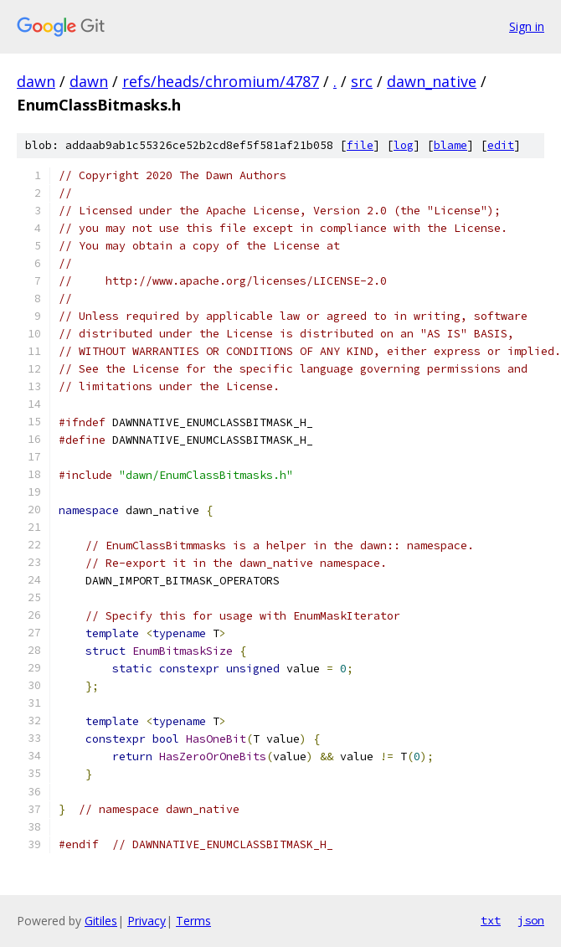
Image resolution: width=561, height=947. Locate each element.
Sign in (526, 26)
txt (491, 920)
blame (450, 145)
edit (500, 145)
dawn (36, 81)
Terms (193, 921)
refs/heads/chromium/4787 (220, 81)
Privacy (146, 921)
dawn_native (431, 81)
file (360, 145)
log (404, 145)
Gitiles (101, 921)
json (530, 920)
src (362, 81)
